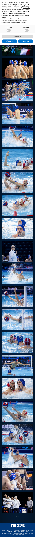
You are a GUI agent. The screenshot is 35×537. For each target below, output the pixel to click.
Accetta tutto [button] (25, 41)
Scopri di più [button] (17, 36)
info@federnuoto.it (7, 533)
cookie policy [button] (26, 8)
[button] (32, 3)
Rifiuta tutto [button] (9, 41)
